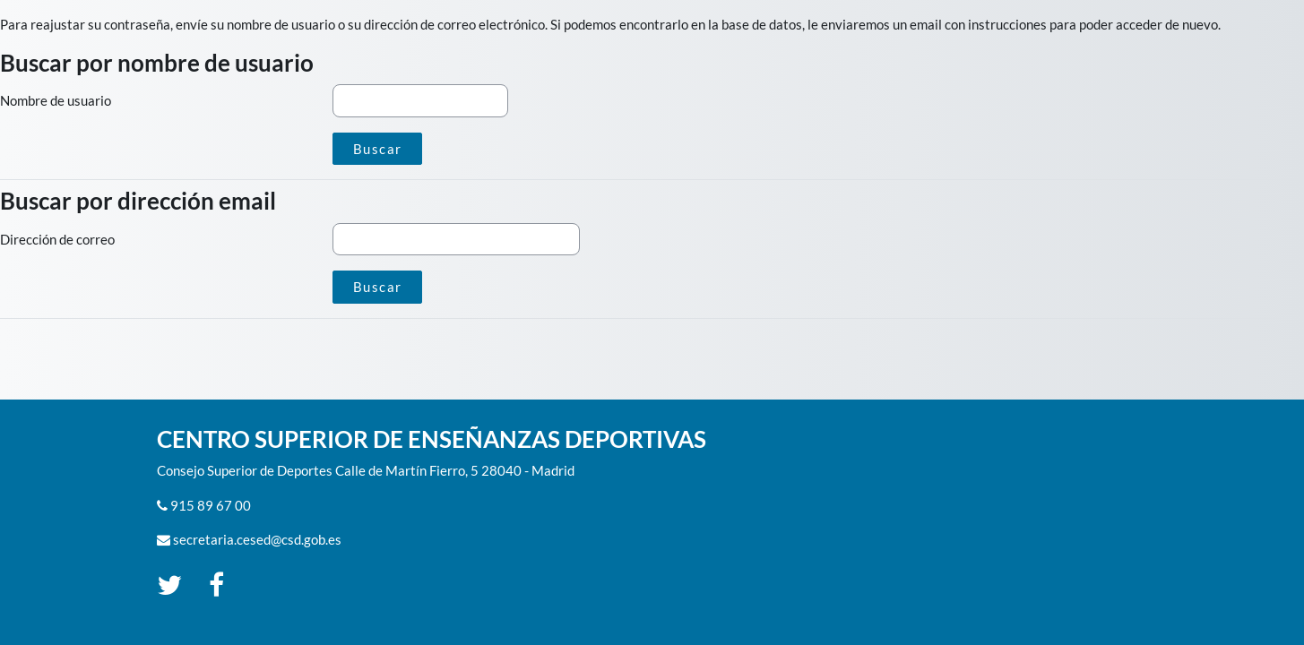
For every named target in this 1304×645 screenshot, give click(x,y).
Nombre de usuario (55, 100)
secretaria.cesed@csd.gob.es (257, 539)
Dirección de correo (57, 239)
